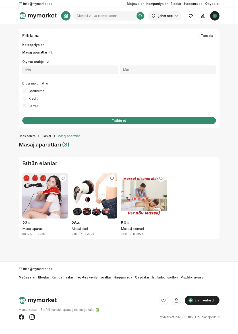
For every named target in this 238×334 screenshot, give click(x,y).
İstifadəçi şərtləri (165, 277)
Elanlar (46, 136)
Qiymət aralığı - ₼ (35, 62)
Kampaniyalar (157, 4)
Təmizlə (207, 35)
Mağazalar (135, 4)
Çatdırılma (36, 91)
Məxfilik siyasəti (192, 277)
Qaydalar (212, 4)
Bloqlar (175, 4)
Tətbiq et (119, 120)
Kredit (33, 98)
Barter (33, 106)
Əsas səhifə (27, 136)
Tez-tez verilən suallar (93, 277)
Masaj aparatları (38, 52)
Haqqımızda (193, 4)
